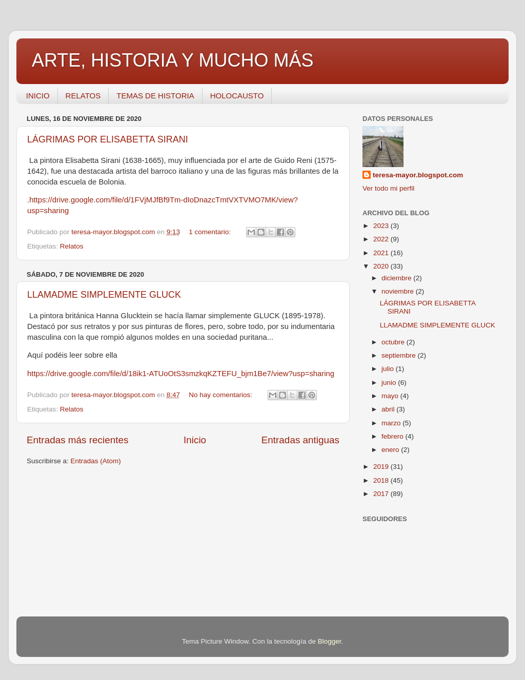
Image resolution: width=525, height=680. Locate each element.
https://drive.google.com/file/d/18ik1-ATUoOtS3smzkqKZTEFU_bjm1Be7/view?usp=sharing (180, 373)
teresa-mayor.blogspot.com (418, 175)
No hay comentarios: (221, 395)
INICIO (38, 95)
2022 (382, 239)
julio (388, 369)
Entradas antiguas (300, 440)
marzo (391, 423)
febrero (393, 436)
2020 (382, 266)
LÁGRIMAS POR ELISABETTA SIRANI (107, 139)
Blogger (329, 641)
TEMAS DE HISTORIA (155, 95)
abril (388, 409)
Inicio (195, 440)
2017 (382, 494)
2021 (382, 253)
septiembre (399, 355)
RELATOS (83, 95)
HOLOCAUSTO (237, 95)
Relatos (72, 246)
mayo (390, 396)
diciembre (397, 278)
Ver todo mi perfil (388, 188)
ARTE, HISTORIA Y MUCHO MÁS (172, 60)
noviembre (398, 291)
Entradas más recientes (77, 440)
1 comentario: (211, 232)
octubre (394, 342)
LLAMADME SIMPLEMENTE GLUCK (104, 295)
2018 (382, 480)
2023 (382, 226)
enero (391, 450)
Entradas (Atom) (96, 461)
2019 (382, 466)
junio (389, 382)
